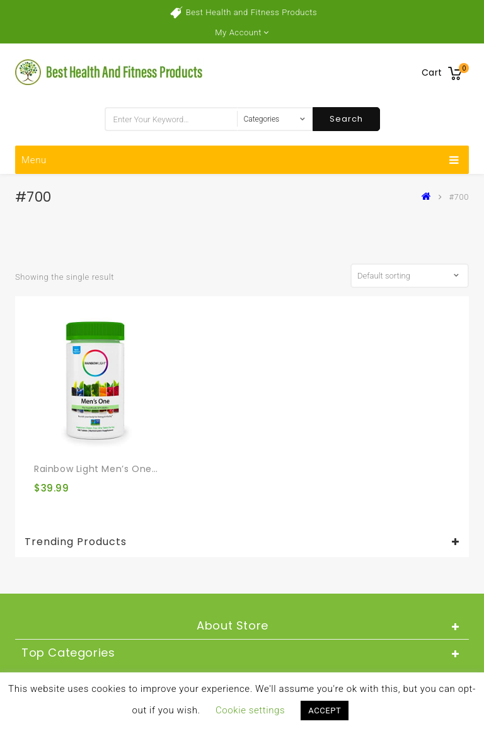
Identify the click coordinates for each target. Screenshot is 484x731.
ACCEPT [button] (324, 710)
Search (346, 119)
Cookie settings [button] (250, 710)
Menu (240, 160)
